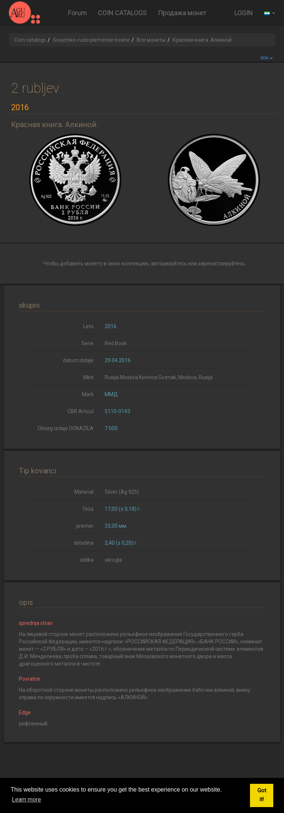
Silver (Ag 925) (122, 492)
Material (84, 492)
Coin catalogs (30, 40)
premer (85, 526)
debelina (84, 543)
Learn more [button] (26, 799)
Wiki (266, 58)
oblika (87, 560)
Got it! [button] (261, 795)
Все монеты (151, 40)
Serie (87, 343)
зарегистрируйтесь (221, 263)
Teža (88, 509)
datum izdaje (78, 360)
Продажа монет (182, 13)
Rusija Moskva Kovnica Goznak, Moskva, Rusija (159, 377)
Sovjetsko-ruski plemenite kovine (91, 40)
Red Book (116, 343)
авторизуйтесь (169, 263)
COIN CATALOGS (122, 13)
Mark (88, 394)
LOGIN (243, 13)
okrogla (113, 560)
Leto (88, 326)
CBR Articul (80, 411)
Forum (77, 13)
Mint (88, 377)
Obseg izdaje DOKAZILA (66, 428)
